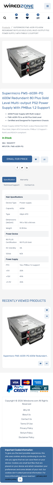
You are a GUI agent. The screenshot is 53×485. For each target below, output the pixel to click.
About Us (26, 415)
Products (6, 27)
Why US (26, 410)
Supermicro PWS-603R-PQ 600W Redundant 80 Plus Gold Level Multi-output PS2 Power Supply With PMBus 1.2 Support (25, 356)
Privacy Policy (26, 428)
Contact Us (26, 419)
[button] (17, 159)
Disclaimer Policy (26, 437)
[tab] (9, 179)
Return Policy (26, 433)
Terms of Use (26, 424)
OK (20, 479)
